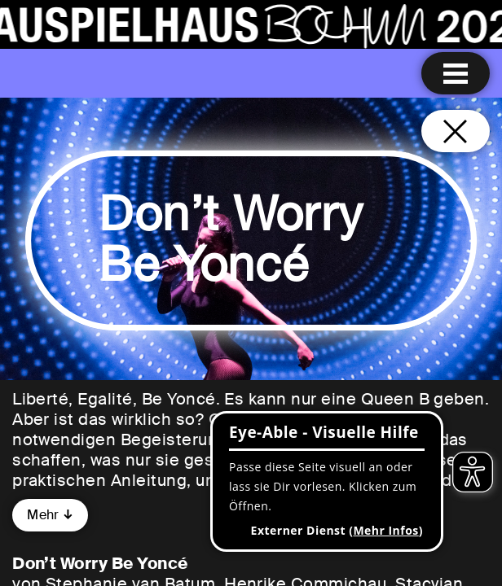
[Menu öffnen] (455, 73)
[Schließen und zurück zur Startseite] (455, 131)
